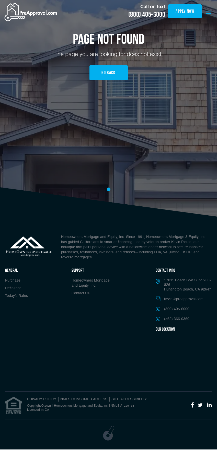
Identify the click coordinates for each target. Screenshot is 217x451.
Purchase (12, 280)
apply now (185, 11)
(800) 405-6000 (146, 14)
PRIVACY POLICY (41, 399)
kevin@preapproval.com (183, 299)
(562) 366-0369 (176, 319)
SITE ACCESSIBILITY (129, 399)
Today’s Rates (16, 296)
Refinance (13, 288)
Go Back (108, 72)
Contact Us (80, 293)
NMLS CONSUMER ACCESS (83, 399)
